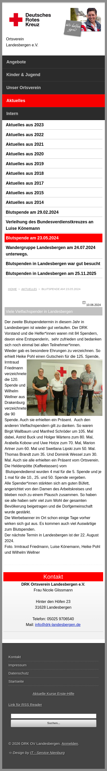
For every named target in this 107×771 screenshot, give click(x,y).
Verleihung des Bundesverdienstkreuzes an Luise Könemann (50, 225)
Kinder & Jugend (23, 74)
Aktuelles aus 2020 (25, 154)
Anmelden (70, 743)
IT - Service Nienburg (47, 753)
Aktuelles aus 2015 (25, 192)
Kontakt (14, 657)
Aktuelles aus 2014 (25, 202)
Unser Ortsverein (23, 87)
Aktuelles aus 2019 (25, 163)
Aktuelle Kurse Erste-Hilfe (53, 694)
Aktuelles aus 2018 (25, 173)
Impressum (17, 665)
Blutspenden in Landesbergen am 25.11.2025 (51, 273)
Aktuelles (15, 100)
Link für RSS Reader (25, 705)
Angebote (16, 62)
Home (12, 289)
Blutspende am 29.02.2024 (32, 212)
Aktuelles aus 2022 (25, 134)
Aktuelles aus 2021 (25, 144)
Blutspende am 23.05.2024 (32, 238)
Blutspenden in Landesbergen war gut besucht (53, 263)
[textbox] (53, 716)
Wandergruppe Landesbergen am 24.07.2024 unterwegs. (50, 250)
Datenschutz (18, 673)
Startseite (16, 681)
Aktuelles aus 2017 (25, 183)
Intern (12, 113)
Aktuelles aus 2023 (25, 124)
